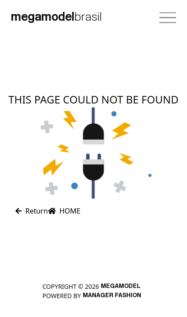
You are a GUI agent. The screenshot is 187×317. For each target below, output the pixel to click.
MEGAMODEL (120, 286)
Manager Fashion (112, 295)
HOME (64, 211)
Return (31, 211)
